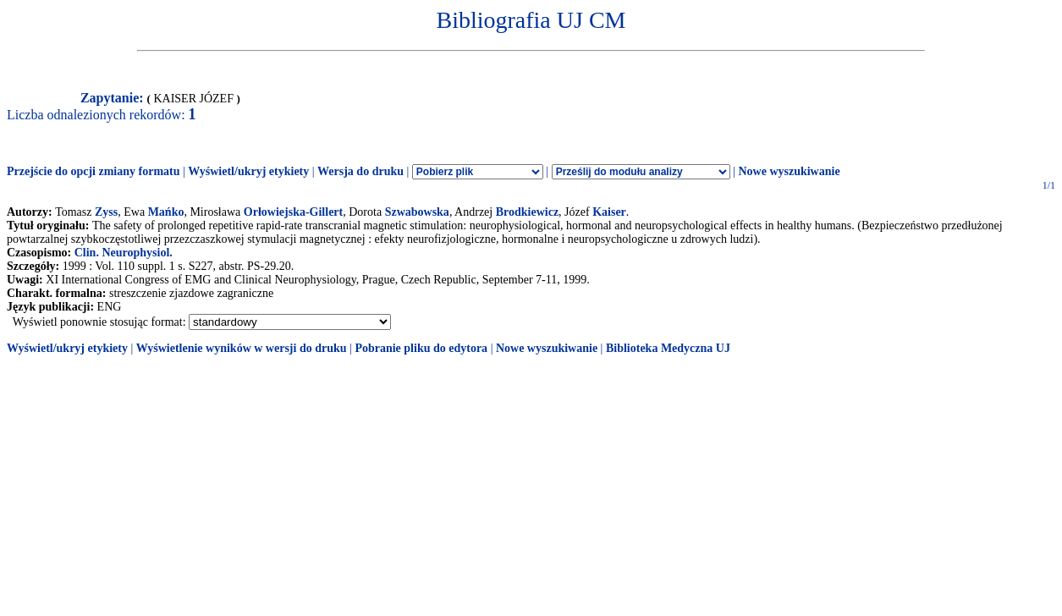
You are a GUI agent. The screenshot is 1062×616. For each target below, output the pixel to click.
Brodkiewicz (527, 212)
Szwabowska (417, 212)
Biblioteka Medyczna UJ (668, 348)
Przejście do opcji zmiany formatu (93, 171)
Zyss (106, 212)
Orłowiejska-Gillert (293, 212)
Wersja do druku (360, 171)
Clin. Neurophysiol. (123, 252)
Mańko (166, 212)
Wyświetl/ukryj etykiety (248, 171)
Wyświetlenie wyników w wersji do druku (241, 348)
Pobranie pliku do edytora (421, 348)
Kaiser (609, 212)
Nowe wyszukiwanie (788, 171)
